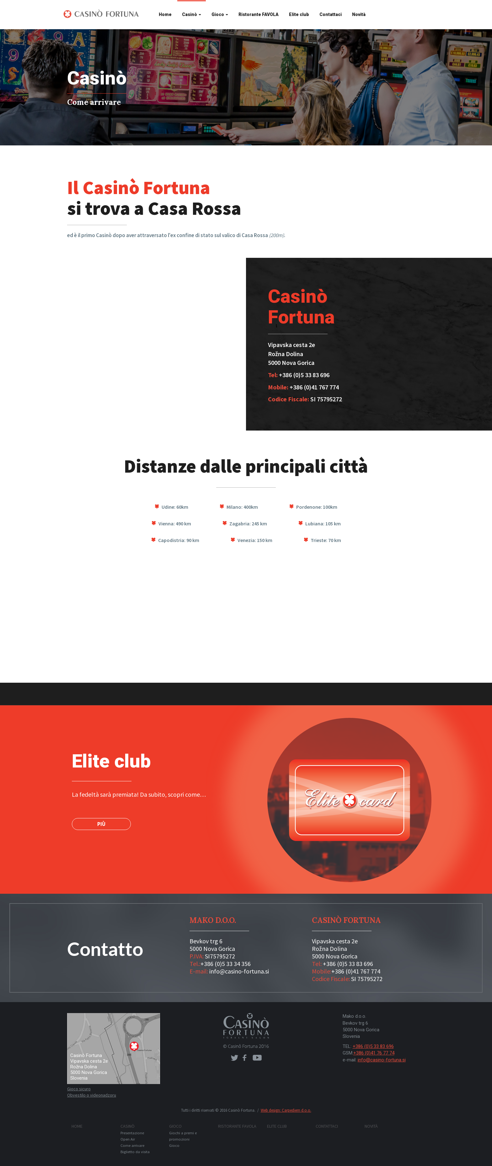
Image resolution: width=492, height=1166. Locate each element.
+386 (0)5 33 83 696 (348, 964)
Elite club (299, 14)
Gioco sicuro (79, 1089)
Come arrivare (132, 1145)
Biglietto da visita (135, 1151)
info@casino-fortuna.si (239, 971)
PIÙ (101, 824)
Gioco (219, 14)
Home (165, 14)
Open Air (127, 1139)
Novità (359, 14)
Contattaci (330, 14)
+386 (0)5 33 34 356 (226, 964)
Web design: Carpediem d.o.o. (286, 1110)
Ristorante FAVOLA (258, 14)
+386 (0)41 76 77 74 (373, 1053)
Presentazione (132, 1133)
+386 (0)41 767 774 (355, 971)
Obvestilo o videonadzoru (91, 1095)
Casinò (191, 14)
